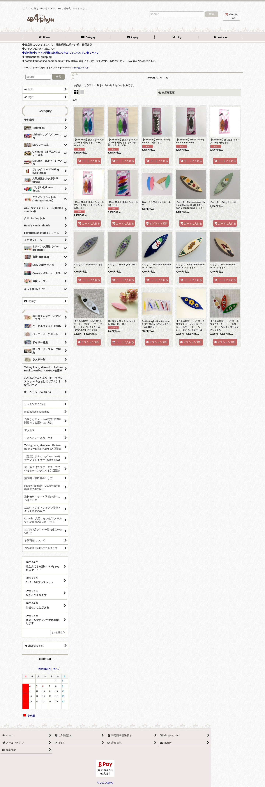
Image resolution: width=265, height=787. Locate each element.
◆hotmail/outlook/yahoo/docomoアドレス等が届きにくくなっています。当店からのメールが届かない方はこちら (89, 61)
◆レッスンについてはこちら (39, 48)
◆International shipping (37, 57)
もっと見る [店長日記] (58, 632)
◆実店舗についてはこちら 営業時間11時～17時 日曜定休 (57, 44)
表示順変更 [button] (166, 92)
